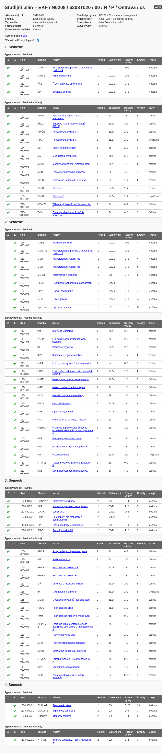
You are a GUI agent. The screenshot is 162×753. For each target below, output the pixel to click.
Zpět (158, 6)
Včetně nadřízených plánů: (20, 40)
